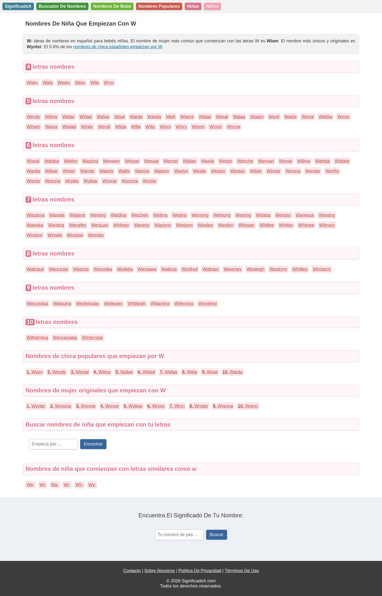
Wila (94, 82)
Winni (165, 126)
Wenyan (266, 161)
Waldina (118, 215)
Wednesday (87, 303)
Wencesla (58, 269)
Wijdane (77, 215)
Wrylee (72, 181)
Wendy (33, 116)
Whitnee (306, 225)
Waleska (35, 225)
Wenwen (111, 161)
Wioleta (263, 215)
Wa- (55, 484)
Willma (303, 161)
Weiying (243, 215)
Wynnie (109, 181)
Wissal (33, 161)
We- (31, 484)
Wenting (327, 215)
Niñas (193, 6)
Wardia (33, 171)
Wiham (33, 126)
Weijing (179, 215)
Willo (150, 126)
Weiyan (132, 161)
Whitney (121, 225)
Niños (212, 6)
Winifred (189, 269)
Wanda (154, 116)
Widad (85, 116)
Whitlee (266, 225)
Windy (87, 126)
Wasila (207, 161)
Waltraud (35, 269)
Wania (51, 126)
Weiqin (225, 161)
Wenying (200, 215)
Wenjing (98, 215)
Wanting (56, 225)
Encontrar (93, 444)
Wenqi (307, 116)
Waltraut (210, 269)
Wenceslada (65, 337)
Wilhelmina (37, 337)
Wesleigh (256, 269)
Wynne (233, 126)
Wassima (35, 215)
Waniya (142, 171)
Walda (290, 116)
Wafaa (103, 116)
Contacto (132, 570)
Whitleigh (137, 303)
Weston (237, 171)
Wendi (104, 126)
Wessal (151, 161)
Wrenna (52, 181)
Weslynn (184, 225)
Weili (170, 116)
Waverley (233, 269)
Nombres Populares (159, 6)
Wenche (245, 161)
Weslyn (218, 171)
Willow (51, 171)
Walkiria (169, 269)
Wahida (322, 161)
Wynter (150, 181)
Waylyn (181, 171)
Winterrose (92, 337)
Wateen (161, 171)
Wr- (67, 484)
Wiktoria (81, 269)
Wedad (69, 126)
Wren (80, 82)
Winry (181, 126)
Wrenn (198, 126)
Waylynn (162, 225)
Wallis (124, 171)
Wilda (120, 126)
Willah (256, 171)
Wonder (313, 171)
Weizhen (139, 215)
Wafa (48, 82)
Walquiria (62, 303)
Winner (274, 171)
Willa (136, 126)
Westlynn (278, 269)
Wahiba (51, 161)
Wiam (32, 82)
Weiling (160, 215)
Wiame (187, 116)
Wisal (119, 116)
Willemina (183, 303)
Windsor (35, 235)
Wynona (130, 181)
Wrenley (96, 235)
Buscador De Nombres (62, 6)
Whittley (300, 269)
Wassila (56, 215)
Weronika (103, 269)
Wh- (80, 484)
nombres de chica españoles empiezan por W (117, 46)
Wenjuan (99, 225)
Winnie (285, 161)
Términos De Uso (242, 570)
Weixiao (283, 215)
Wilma (51, 116)
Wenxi (343, 116)
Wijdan (189, 161)
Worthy (332, 171)
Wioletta (125, 269)
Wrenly (33, 181)
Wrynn (216, 126)
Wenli (273, 116)
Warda (136, 116)
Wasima (90, 161)
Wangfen (77, 225)
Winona (293, 171)
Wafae (68, 116)
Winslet (55, 235)
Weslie (199, 171)
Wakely (106, 171)
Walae (205, 116)
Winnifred (207, 303)
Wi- (42, 484)
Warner (87, 171)
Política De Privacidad (199, 570)
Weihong (222, 215)
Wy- (92, 484)
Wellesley (113, 303)
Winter (69, 171)
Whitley (286, 225)
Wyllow (90, 181)
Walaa (239, 116)
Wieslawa (147, 269)
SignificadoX (18, 6)
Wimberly (322, 269)
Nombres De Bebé (112, 6)
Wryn (109, 82)
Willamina (160, 303)
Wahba (325, 116)
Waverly (142, 225)
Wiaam (257, 116)
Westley (205, 225)
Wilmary (327, 225)
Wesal (222, 116)
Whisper (247, 225)
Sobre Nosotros (159, 570)
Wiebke (342, 161)
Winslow (75, 235)
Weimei (170, 161)
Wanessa (305, 215)
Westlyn (226, 225)
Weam (63, 82)
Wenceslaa (37, 303)
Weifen (70, 161)
